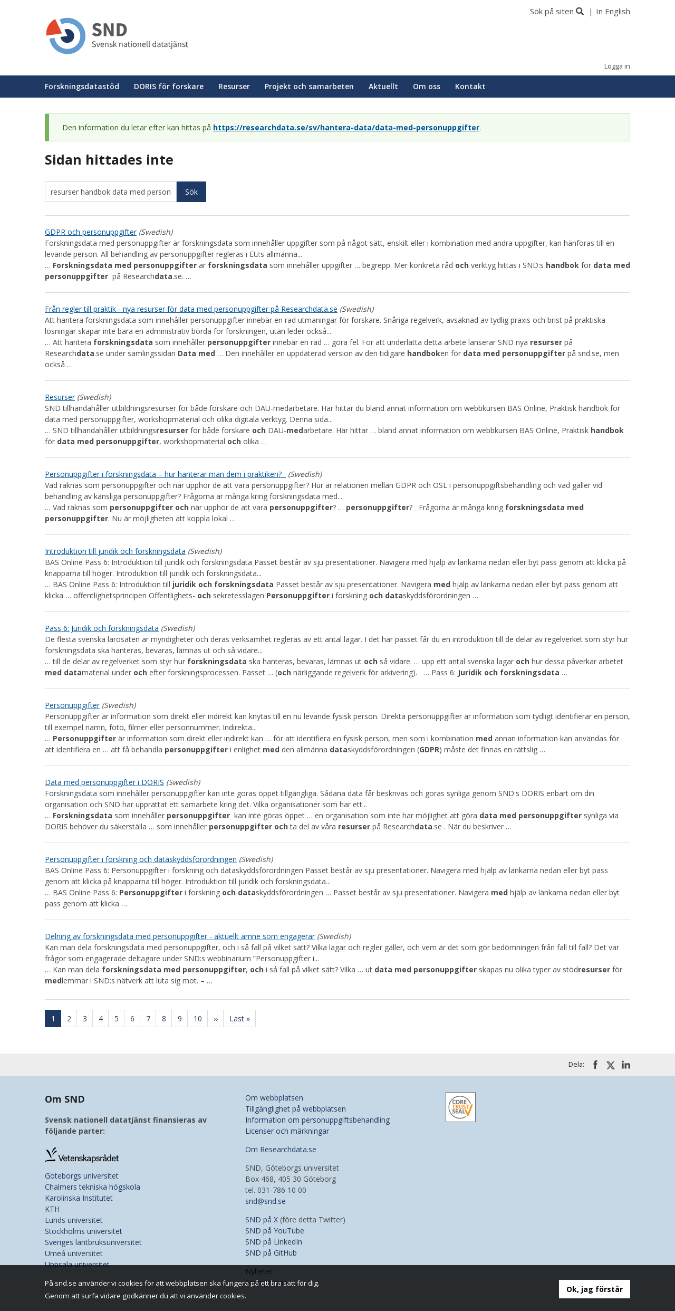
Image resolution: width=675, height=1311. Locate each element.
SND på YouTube (274, 1231)
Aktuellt (383, 86)
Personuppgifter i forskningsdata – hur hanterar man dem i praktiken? (165, 474)
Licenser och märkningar (287, 1131)
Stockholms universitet (83, 1231)
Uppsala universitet (77, 1264)
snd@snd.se (265, 1201)
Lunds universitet (74, 1220)
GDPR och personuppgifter (91, 232)
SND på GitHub (271, 1253)
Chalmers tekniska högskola (92, 1187)
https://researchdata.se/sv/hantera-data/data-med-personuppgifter (346, 127)
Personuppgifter (72, 705)
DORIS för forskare (169, 86)
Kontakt (470, 86)
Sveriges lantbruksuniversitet (93, 1242)
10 (201, 1018)
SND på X (261, 1219)
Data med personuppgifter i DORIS (104, 782)
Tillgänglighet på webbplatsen (295, 1109)
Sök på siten (552, 11)
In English (613, 11)
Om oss (426, 86)
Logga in (617, 66)
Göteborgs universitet (82, 1176)
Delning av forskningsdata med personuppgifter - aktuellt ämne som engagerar (180, 936)
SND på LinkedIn (273, 1242)
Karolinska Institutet (79, 1198)
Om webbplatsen (274, 1098)
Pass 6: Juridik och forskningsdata (102, 628)
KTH (52, 1209)
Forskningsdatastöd (82, 86)
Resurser (234, 86)
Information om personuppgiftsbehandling (317, 1120)
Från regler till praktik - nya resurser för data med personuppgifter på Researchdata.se (191, 309)
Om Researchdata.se (280, 1149)
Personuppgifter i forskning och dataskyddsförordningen (141, 859)
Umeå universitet (74, 1253)
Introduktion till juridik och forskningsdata (115, 551)
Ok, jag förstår (594, 1289)
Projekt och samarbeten (309, 86)
